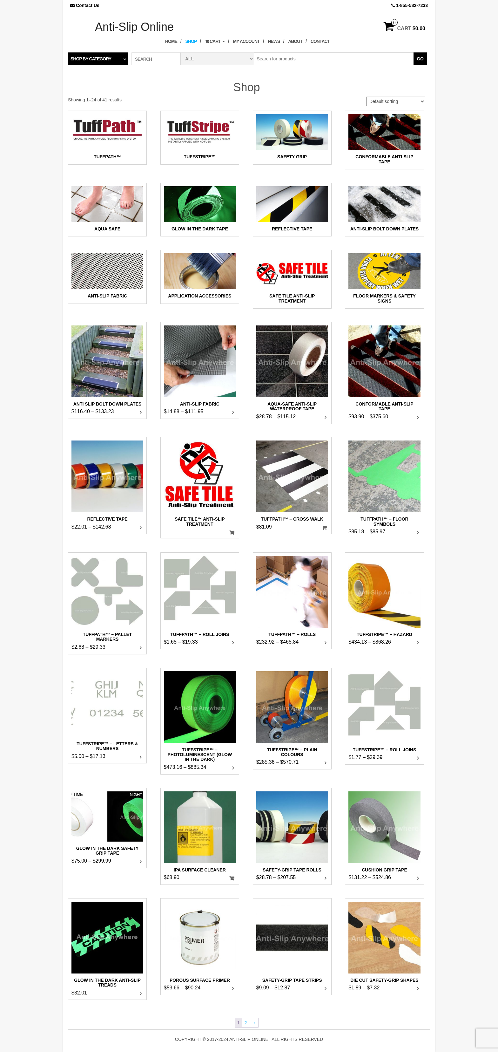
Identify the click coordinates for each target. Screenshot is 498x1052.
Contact (320, 41)
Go (420, 58)
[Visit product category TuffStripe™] (200, 137)
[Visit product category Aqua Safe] (107, 209)
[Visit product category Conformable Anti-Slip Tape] (384, 140)
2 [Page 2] (246, 1022)
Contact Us (87, 5)
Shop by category (91, 58)
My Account (246, 41)
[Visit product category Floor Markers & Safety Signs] (384, 279)
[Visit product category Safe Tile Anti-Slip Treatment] (292, 279)
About (295, 41)
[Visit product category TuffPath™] (107, 137)
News (274, 41)
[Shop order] (395, 101)
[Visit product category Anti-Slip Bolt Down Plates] (384, 209)
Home (171, 41)
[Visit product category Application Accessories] (200, 276)
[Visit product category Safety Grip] (292, 137)
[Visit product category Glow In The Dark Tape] (200, 209)
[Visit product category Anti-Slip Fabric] (107, 276)
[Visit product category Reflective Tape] (292, 209)
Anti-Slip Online (134, 26)
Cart (215, 41)
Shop (191, 41)
